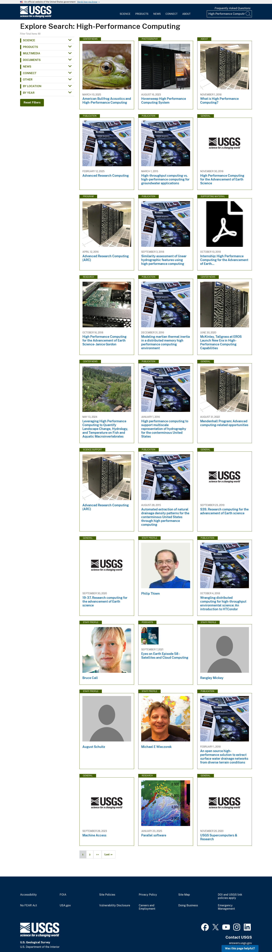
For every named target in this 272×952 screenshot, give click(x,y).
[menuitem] (125, 12)
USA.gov (65, 905)
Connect (171, 13)
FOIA (63, 894)
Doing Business (188, 905)
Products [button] (30, 47)
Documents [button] (32, 60)
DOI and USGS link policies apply (230, 896)
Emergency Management (226, 907)
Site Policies (107, 894)
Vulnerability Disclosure (114, 905)
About (186, 13)
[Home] (35, 16)
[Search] (248, 13)
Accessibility (28, 894)
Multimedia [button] (31, 53)
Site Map (184, 894)
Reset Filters (32, 102)
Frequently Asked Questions (232, 8)
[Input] (229, 13)
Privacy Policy (148, 894)
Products (141, 13)
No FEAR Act (28, 905)
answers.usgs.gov (240, 943)
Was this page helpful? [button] (240, 948)
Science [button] (29, 40)
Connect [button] (29, 73)
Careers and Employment (147, 907)
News (157, 13)
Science (125, 13)
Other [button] (27, 79)
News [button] (27, 66)
